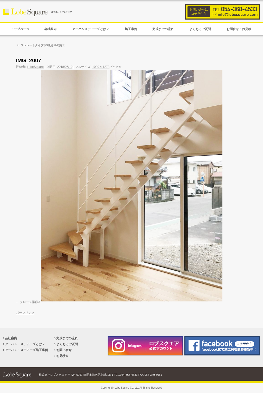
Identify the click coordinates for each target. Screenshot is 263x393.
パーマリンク (25, 313)
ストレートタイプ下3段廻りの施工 (40, 45)
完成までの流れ (67, 338)
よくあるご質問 (67, 344)
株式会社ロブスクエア (61, 12)
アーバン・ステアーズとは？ (25, 344)
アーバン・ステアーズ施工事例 (26, 350)
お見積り (62, 356)
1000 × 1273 (100, 67)
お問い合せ (64, 350)
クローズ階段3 (30, 302)
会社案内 (11, 338)
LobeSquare (35, 67)
